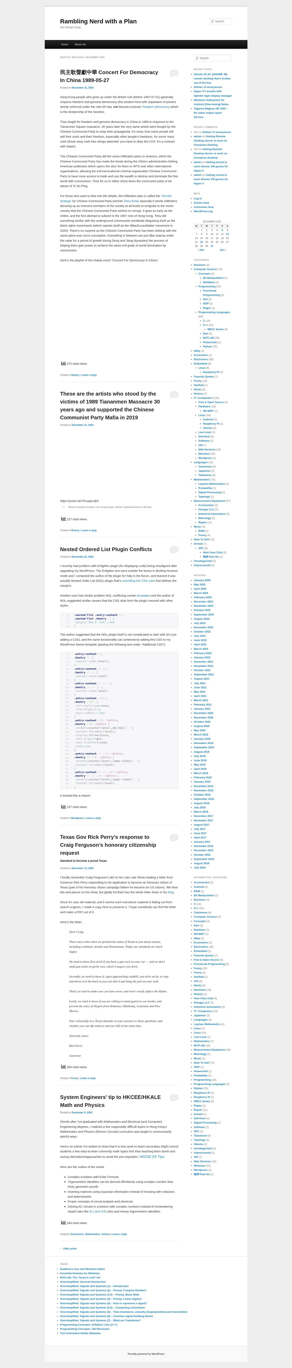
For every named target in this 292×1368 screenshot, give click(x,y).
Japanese (204, 470)
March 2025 (201, 593)
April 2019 (200, 768)
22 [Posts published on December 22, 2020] (201, 242)
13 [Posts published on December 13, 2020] (227, 234)
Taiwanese (205, 475)
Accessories (206, 505)
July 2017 (200, 829)
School (106, 1234)
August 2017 (202, 824)
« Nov (201, 250)
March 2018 (201, 811)
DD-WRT (208, 410)
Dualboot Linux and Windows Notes (82, 1269)
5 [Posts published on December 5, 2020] (222, 230)
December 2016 (203, 846)
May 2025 (200, 584)
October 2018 (202, 794)
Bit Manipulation (213, 277)
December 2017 (203, 816)
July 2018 (200, 807)
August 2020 (202, 726)
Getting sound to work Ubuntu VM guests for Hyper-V (211, 166)
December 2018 (203, 786)
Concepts (204, 273)
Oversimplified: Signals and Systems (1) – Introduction (94, 1286)
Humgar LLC (206, 509)
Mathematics (92, 1234)
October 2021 (202, 670)
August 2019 (202, 751)
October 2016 (202, 854)
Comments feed (204, 207)
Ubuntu (207, 427)
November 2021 (203, 665)
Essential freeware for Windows (80, 1273)
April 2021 (200, 696)
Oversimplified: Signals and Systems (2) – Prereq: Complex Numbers (103, 1290)
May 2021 (200, 691)
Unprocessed (202, 565)
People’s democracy (156, 106)
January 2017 (202, 841)
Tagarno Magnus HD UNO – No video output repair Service (211, 113)
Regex (207, 307)
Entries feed (201, 202)
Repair (202, 522)
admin (198, 136)
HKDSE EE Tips (152, 1157)
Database (209, 282)
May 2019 (200, 764)
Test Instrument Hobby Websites (80, 1333)
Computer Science (205, 269)
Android (208, 419)
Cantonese (205, 466)
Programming (207, 286)
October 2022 (202, 631)
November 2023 (203, 605)
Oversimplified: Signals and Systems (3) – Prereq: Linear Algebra (101, 1298)
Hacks (198, 389)
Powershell (210, 342)
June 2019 (200, 760)
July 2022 (200, 635)
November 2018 (203, 790)
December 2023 (203, 601)
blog (171, 892)
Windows (204, 453)
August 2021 (202, 678)
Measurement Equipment (209, 500)
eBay (197, 350)
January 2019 (202, 781)
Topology (204, 496)
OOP (206, 303)
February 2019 (203, 777)
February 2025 (203, 597)
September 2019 (204, 747)
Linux (201, 367)
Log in (198, 198)
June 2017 (200, 833)
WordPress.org (203, 211)
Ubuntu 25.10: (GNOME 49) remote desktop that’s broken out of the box (212, 78)
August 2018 (202, 803)
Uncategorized (203, 560)
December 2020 (203, 713)
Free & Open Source (211, 402)
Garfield (199, 385)
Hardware (204, 406)
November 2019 (203, 743)
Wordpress (77, 818)
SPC (201, 548)
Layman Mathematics (211, 483)
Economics (201, 355)
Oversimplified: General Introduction (83, 1281)
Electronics (77, 1234)
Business (200, 264)
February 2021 (203, 704)
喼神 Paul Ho (211, 556)
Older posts (68, 1248)
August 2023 (202, 618)
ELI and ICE (98, 1211)
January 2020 (202, 738)
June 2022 (200, 640)
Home (64, 44)
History (75, 375)
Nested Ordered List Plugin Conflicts (106, 549)
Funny (74, 1078)
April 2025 (200, 588)
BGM (201, 530)
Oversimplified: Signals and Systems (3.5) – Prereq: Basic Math (99, 1294)
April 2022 (200, 644)
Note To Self (201, 539)
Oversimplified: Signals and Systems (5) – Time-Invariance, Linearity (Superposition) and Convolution (123, 1311)
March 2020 (201, 734)
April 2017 (200, 837)
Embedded (200, 363)
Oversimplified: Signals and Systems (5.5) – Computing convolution (102, 1307)
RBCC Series (216, 329)
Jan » (223, 250)
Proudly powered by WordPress (146, 1354)
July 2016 (200, 867)
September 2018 (204, 798)
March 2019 (201, 773)
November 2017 (203, 820)
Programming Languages (214, 312)
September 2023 (204, 614)
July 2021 (200, 683)
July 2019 (200, 756)
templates (143, 595)
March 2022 (201, 648)
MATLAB (208, 337)
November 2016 (203, 850)
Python (207, 346)
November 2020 (203, 717)
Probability (205, 488)
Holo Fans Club (212, 552)
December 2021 (203, 661)
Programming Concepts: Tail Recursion (85, 1328)
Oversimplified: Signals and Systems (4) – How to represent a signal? (103, 1303)
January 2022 (202, 657)
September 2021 (204, 674)
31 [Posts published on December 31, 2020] (212, 246)
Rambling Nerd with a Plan (98, 21)
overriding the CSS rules (138, 580)
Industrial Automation (212, 513)
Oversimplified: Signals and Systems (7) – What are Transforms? (100, 1320)
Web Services (206, 449)
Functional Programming (209, 964)
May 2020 (200, 730)
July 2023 (200, 623)
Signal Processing (209, 492)
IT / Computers (203, 397)
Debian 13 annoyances (208, 87)
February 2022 (203, 653)
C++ (205, 325)
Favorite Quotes (204, 376)
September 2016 (204, 859)
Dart (205, 333)
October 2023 (202, 610)
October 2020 (202, 721)
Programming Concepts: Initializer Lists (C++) (88, 1324)
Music (197, 526)
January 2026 (202, 580)
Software (204, 440)
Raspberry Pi (211, 372)
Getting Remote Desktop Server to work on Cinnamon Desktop (210, 140)
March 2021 (201, 700)
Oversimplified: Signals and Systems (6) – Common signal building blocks (106, 1316)
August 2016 (202, 863)
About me (80, 44)
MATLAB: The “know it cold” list (80, 1277)
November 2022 (203, 627)
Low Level (204, 432)
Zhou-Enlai (131, 201)
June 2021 (200, 687)
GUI (205, 299)
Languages (201, 462)
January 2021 (202, 708)
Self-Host (204, 436)
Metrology (204, 518)
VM (200, 445)
